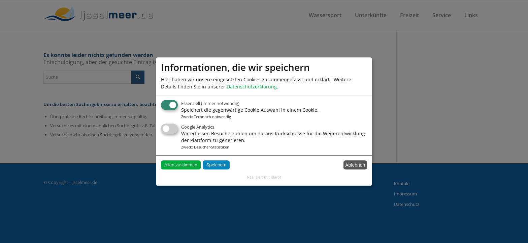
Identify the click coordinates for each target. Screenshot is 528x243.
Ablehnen (355, 165)
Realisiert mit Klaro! (264, 177)
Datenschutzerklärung (252, 86)
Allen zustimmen (180, 164)
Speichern (216, 164)
